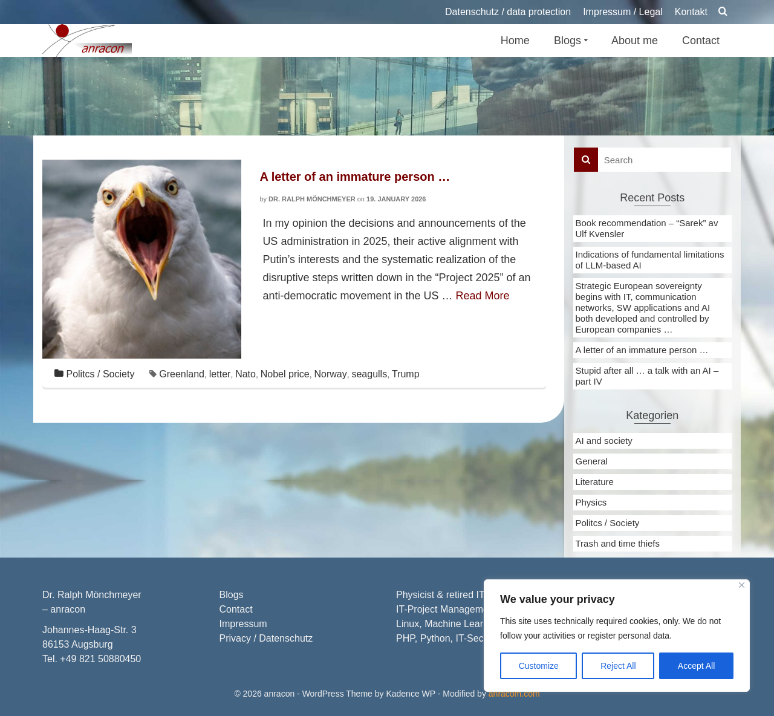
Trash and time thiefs (618, 543)
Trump (406, 374)
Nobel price (285, 374)
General (592, 461)
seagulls (369, 374)
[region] (617, 635)
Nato (245, 374)
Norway (330, 374)
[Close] (741, 585)
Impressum (243, 624)
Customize (539, 666)
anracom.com (514, 693)
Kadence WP (410, 693)
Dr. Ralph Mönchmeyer (312, 199)
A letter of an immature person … (642, 350)
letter (220, 374)
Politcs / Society (100, 374)
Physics (591, 502)
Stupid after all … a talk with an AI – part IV (647, 375)
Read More (483, 296)
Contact (236, 609)
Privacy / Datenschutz (266, 638)
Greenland (181, 374)
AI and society (604, 440)
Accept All (696, 666)
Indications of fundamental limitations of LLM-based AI (650, 259)
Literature (595, 482)
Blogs (232, 595)
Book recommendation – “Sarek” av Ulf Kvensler (647, 228)
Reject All (618, 666)
